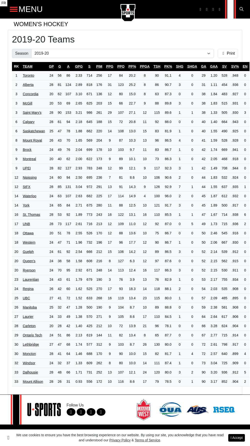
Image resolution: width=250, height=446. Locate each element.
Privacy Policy (120, 440)
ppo (121, 66)
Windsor (29, 363)
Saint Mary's (32, 112)
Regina (28, 289)
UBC (26, 298)
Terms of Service (147, 440)
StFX (26, 187)
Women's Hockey (41, 24)
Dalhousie (30, 372)
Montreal (29, 159)
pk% (168, 66)
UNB (26, 224)
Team (27, 66)
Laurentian (31, 279)
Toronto (28, 75)
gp (51, 66)
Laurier (28, 317)
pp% (132, 66)
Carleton (29, 326)
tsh (157, 66)
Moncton (29, 354)
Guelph (28, 252)
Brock (27, 150)
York (26, 205)
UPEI (27, 168)
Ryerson (29, 270)
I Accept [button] (236, 438)
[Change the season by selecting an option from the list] (122, 53)
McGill (27, 103)
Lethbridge (31, 344)
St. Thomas (31, 215)
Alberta (28, 85)
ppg (110, 66)
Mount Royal (32, 140)
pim (99, 66)
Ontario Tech (32, 335)
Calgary (28, 122)
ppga (145, 66)
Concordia (30, 94)
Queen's (29, 261)
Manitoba (30, 307)
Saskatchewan (34, 131)
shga (192, 66)
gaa (214, 66)
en (245, 66)
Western (29, 242)
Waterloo (29, 196)
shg (179, 66)
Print (228, 53)
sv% (235, 66)
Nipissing (30, 177)
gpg (79, 66)
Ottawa (28, 233)
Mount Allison (33, 382)
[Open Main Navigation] (14, 9)
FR (3, 3)
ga (203, 66)
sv (224, 66)
